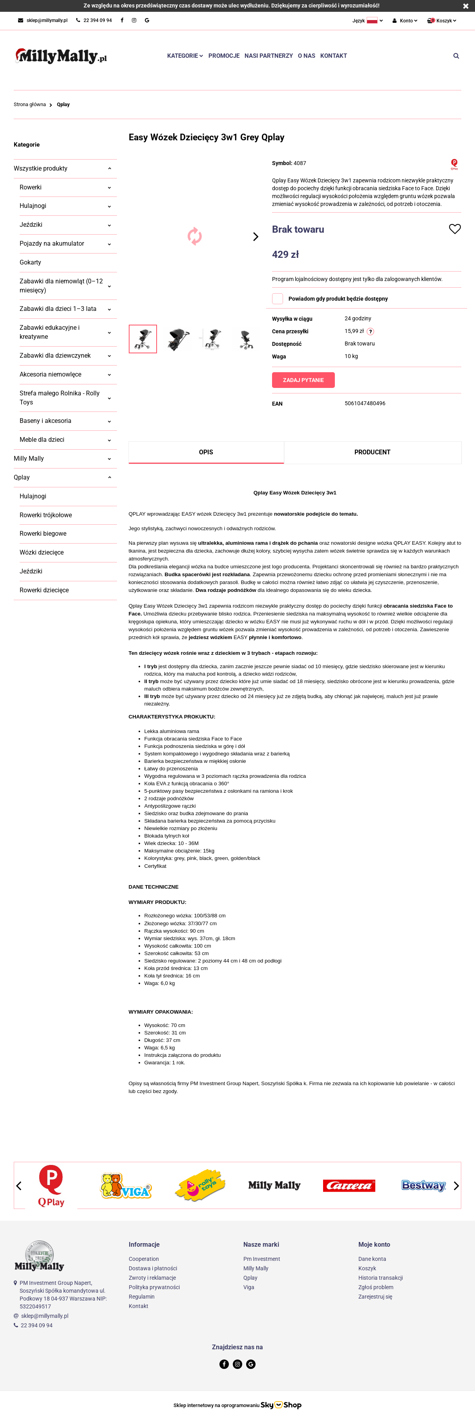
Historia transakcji (380, 1278)
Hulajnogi (65, 205)
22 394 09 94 (37, 1325)
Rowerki (65, 187)
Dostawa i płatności (153, 1268)
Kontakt (333, 55)
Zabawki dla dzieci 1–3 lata (65, 308)
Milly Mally (62, 458)
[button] (441, 21)
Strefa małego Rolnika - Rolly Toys (65, 397)
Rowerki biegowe (43, 533)
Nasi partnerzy (269, 55)
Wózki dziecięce (42, 552)
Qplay (62, 477)
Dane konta (372, 1259)
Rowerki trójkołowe (46, 515)
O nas (306, 55)
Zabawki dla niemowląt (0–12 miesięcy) (65, 285)
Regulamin (142, 1296)
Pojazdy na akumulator (65, 243)
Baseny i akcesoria (65, 420)
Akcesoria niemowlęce (65, 374)
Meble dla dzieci (65, 439)
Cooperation (144, 1259)
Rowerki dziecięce (44, 590)
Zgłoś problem (375, 1287)
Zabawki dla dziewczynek (65, 355)
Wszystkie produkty (62, 168)
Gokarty (30, 262)
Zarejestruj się (375, 1296)
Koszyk (367, 1268)
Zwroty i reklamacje (152, 1278)
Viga (248, 1287)
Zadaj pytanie (305, 380)
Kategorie (185, 55)
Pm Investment (261, 1259)
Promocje (223, 55)
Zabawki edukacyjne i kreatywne (65, 332)
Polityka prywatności (154, 1287)
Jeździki (65, 224)
